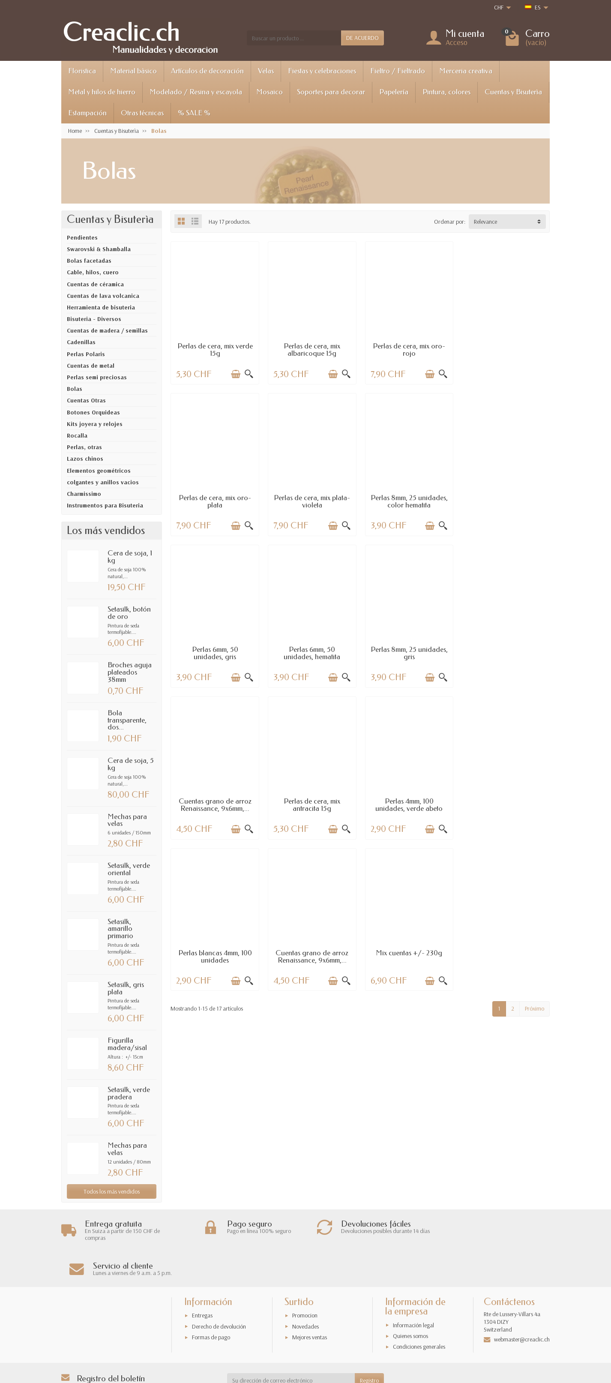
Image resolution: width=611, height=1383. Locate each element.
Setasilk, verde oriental (129, 869)
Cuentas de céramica (95, 284)
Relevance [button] (485, 221)
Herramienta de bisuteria (101, 307)
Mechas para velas (127, 820)
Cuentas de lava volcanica (103, 296)
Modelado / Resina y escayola (196, 92)
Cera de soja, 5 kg (131, 764)
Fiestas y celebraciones (322, 71)
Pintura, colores (446, 92)
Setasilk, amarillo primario (120, 929)
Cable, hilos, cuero (93, 272)
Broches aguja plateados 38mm (130, 672)
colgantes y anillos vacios (103, 482)
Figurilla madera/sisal (127, 1044)
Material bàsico (133, 71)
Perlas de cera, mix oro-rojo (408, 349)
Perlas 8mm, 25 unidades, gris (214, 652)
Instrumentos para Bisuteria (105, 505)
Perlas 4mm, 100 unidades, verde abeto (505, 652)
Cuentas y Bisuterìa (513, 92)
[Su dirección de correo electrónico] (291, 1345)
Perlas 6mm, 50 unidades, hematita (505, 501)
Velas (266, 71)
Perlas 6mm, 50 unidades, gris (409, 501)
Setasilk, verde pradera (129, 1093)
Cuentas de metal (90, 365)
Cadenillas (81, 342)
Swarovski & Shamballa (99, 249)
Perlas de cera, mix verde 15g (214, 349)
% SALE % (194, 113)
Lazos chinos (85, 458)
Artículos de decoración (207, 71)
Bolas (74, 389)
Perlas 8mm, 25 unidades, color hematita (311, 501)
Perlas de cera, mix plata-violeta (215, 501)
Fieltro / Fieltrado (397, 71)
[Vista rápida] (248, 374)
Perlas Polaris (86, 354)
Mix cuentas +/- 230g (408, 800)
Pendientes (82, 237)
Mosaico (269, 92)
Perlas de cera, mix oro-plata (505, 349)
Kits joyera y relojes (95, 424)
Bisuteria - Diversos (94, 319)
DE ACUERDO (362, 38)
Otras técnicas (142, 113)
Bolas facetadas (89, 260)
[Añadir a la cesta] (235, 374)
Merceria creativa (465, 71)
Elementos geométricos (99, 470)
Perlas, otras (84, 447)
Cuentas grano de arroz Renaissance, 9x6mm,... (311, 652)
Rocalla (77, 435)
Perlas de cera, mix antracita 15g (408, 652)
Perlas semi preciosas (97, 377)
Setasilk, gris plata (126, 988)
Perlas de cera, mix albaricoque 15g (311, 349)
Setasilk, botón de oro (129, 613)
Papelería (393, 92)
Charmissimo (84, 494)
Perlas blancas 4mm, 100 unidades (215, 804)
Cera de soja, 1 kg (130, 556)
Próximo (534, 856)
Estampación (87, 113)
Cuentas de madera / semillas (107, 330)
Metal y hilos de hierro (101, 92)
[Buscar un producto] (294, 37)
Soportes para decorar (331, 92)
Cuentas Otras (86, 400)
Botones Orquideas (93, 412)
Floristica (82, 71)
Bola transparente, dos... (127, 720)
